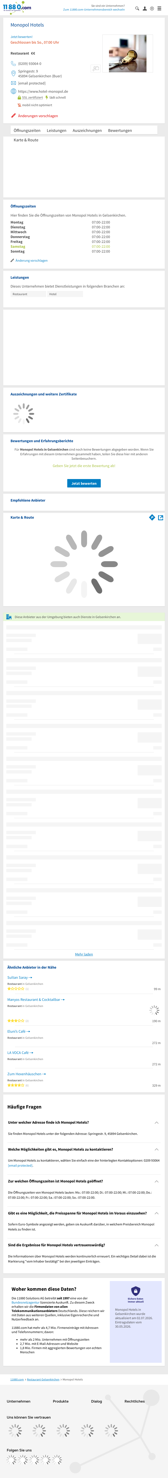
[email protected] (20, 1165)
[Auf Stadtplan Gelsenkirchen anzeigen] (160, 517)
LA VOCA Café (18, 1052)
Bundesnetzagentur (26, 1302)
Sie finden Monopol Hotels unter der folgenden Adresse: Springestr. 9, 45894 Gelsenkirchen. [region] (73, 1133)
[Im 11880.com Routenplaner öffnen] (152, 517)
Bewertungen (120, 130)
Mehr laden (84, 954)
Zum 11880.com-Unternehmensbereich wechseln (94, 9)
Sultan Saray (17, 977)
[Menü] (161, 8)
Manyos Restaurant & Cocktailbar (33, 999)
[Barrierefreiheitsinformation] (153, 8)
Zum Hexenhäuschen (24, 1073)
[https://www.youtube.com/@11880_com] (57, 1460)
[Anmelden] (146, 8)
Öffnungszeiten (27, 130)
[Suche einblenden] (139, 8)
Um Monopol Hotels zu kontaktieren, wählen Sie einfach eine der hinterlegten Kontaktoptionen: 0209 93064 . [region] (84, 1162)
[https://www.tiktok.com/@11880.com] (34, 1460)
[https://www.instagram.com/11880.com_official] (22, 1460)
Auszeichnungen (87, 130)
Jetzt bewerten (84, 483)
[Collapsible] (156, 1122)
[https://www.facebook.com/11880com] (11, 1460)
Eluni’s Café (16, 1031)
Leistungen (56, 130)
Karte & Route (26, 139)
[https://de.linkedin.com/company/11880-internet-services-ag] (45, 1460)
